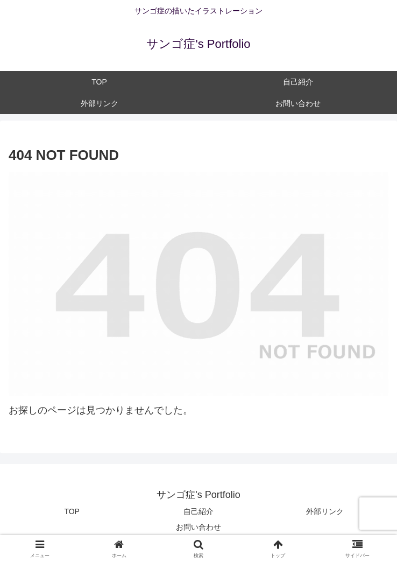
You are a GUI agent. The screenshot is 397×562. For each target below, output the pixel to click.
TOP (72, 511)
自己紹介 (198, 511)
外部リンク (325, 511)
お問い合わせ (198, 527)
